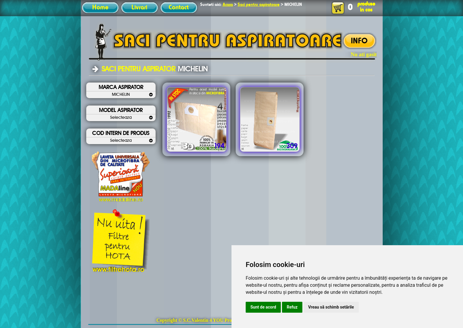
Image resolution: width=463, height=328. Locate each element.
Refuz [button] (292, 307)
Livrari (139, 7)
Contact (179, 7)
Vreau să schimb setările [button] (331, 307)
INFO (359, 41)
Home (100, 7)
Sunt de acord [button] (263, 307)
